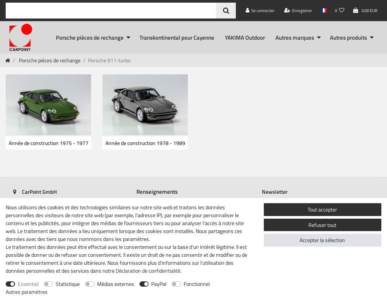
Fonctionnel (197, 284)
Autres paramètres (27, 292)
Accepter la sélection (322, 240)
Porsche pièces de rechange (90, 37)
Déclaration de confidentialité (148, 271)
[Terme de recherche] (111, 11)
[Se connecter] (260, 10)
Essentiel (28, 284)
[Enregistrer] (298, 10)
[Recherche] (225, 11)
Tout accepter (322, 209)
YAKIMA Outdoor (245, 37)
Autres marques (295, 37)
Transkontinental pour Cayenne (176, 37)
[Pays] (323, 10)
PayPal (158, 284)
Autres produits (348, 37)
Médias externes (115, 284)
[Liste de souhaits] (340, 10)
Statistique (68, 284)
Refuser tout (322, 225)
